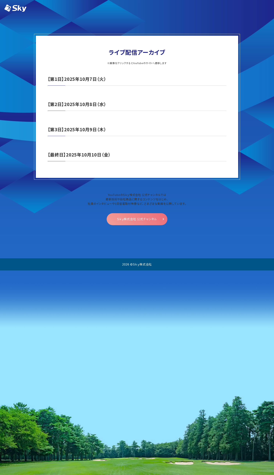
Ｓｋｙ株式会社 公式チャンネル (137, 423)
